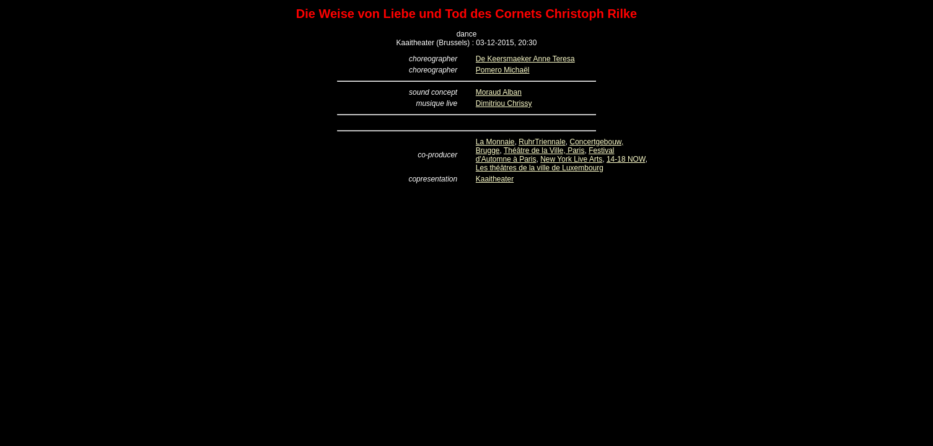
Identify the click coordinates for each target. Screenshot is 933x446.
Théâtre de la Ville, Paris (544, 150)
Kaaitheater (495, 179)
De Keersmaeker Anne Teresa (525, 59)
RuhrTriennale (542, 142)
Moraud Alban (499, 92)
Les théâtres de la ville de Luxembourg (539, 168)
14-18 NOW (626, 159)
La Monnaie (495, 142)
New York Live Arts (571, 159)
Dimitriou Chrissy (504, 103)
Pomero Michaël (503, 70)
